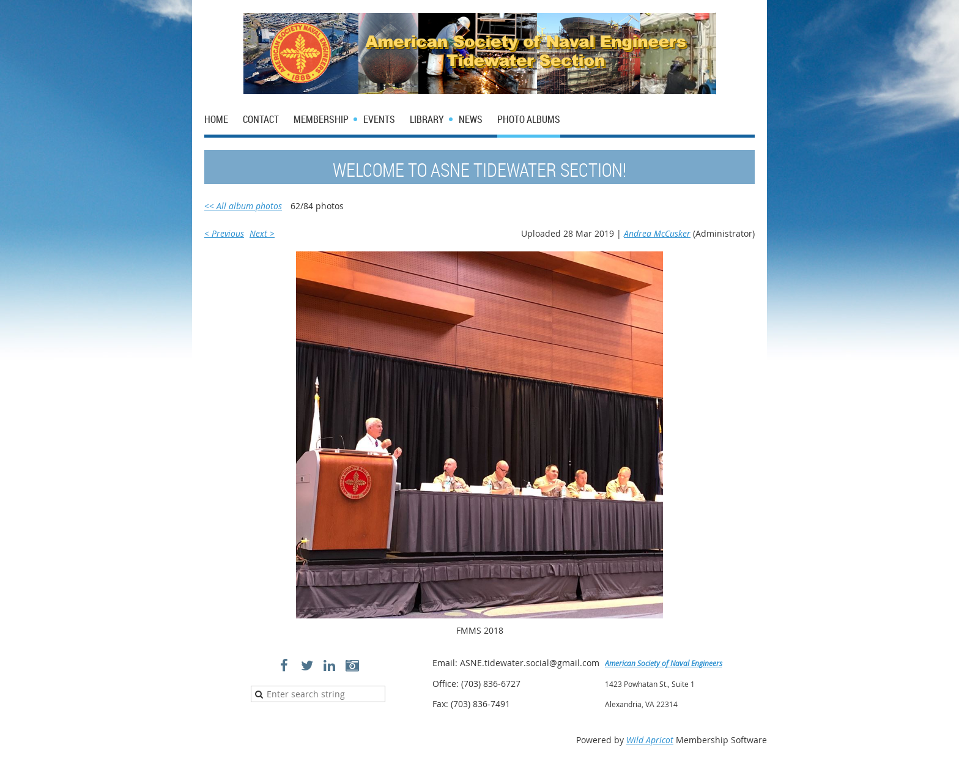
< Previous (224, 233)
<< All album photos (243, 206)
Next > (262, 233)
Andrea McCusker (657, 233)
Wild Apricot (649, 740)
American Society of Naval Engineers (663, 663)
